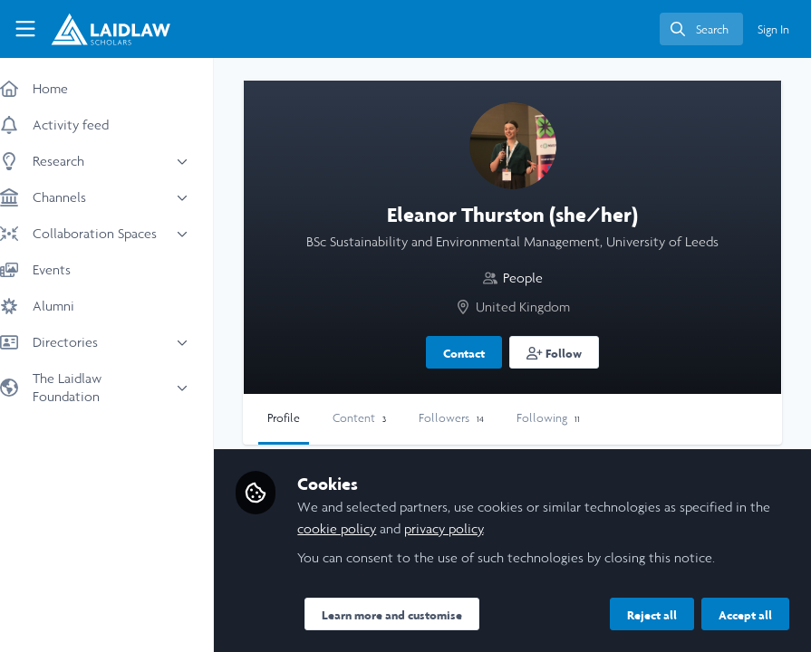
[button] (563, 352)
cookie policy (354, 528)
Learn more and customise (410, 615)
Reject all (652, 615)
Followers (469, 418)
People (532, 277)
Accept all (745, 615)
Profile (301, 418)
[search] (701, 29)
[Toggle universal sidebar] (25, 29)
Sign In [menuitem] (773, 29)
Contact (473, 353)
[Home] (110, 29)
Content (377, 418)
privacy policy (461, 528)
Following (566, 418)
